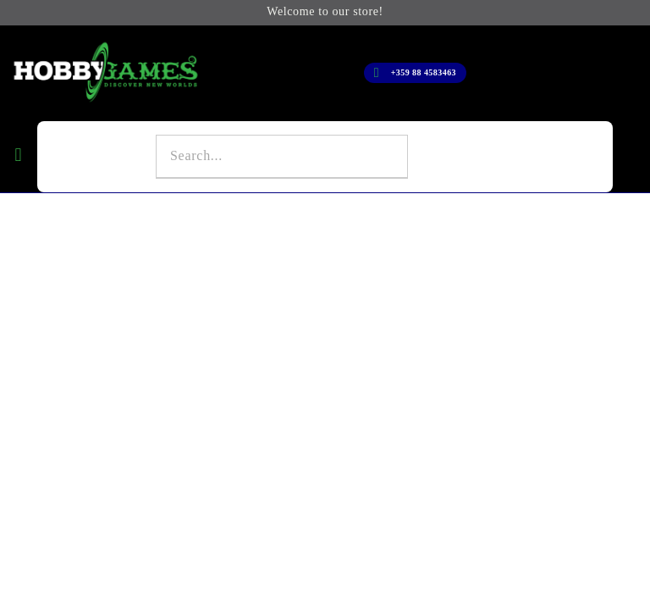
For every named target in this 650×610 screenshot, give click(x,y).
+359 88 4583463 (423, 72)
